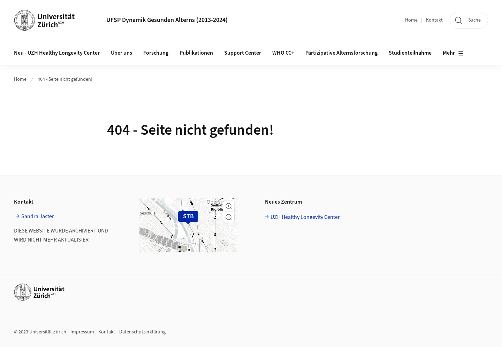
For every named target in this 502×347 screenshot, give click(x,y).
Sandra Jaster (37, 216)
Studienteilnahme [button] (410, 53)
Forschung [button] (155, 53)
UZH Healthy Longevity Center (305, 217)
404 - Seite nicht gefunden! (65, 79)
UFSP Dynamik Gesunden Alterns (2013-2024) (167, 20)
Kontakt (434, 20)
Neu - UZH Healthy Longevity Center (57, 53)
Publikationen (196, 53)
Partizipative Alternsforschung (341, 53)
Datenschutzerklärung (142, 332)
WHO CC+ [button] (283, 53)
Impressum (82, 332)
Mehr (453, 53)
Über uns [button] (121, 53)
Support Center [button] (242, 53)
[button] (228, 206)
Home (411, 20)
